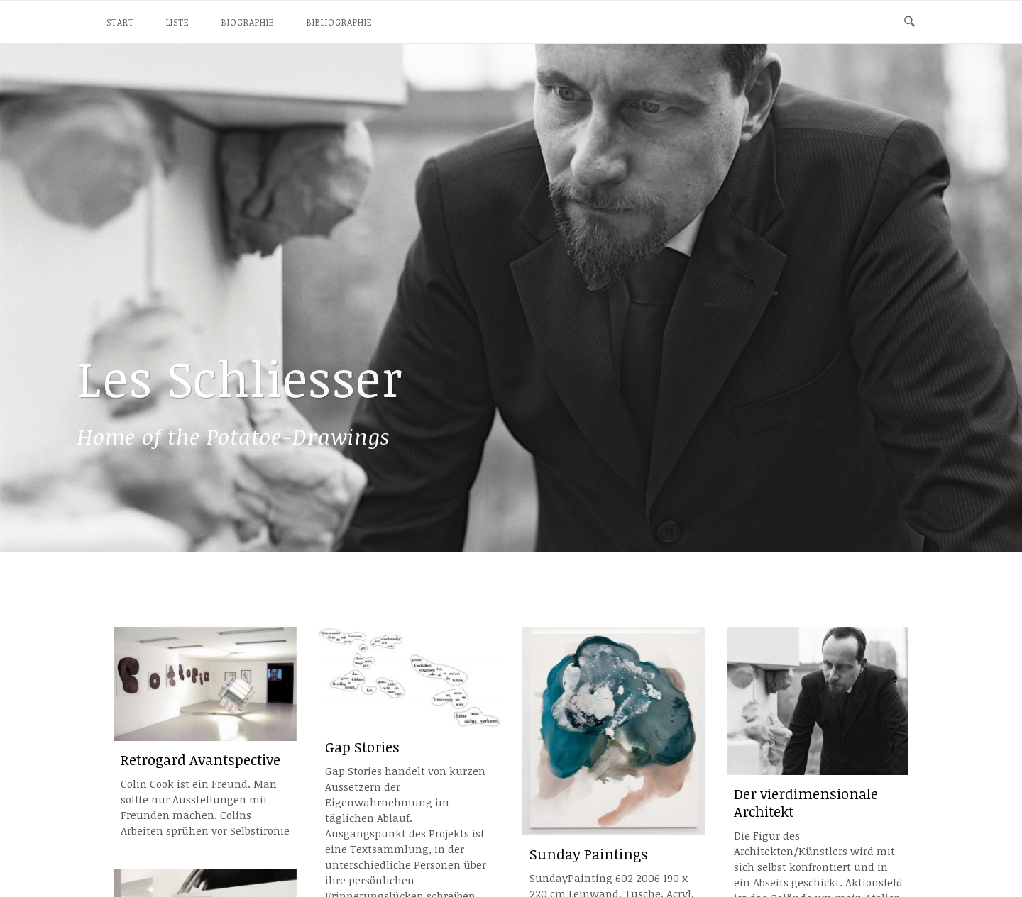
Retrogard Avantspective (200, 760)
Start (120, 22)
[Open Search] (909, 22)
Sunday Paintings (588, 854)
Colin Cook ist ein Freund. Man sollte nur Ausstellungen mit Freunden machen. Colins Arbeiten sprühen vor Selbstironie (205, 806)
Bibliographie (340, 22)
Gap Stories (362, 747)
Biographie (248, 22)
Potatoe (233, 436)
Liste (177, 22)
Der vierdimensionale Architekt (806, 802)
